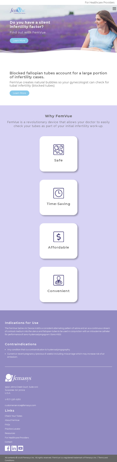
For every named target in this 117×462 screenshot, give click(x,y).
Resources (10, 433)
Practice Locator (12, 429)
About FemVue (12, 420)
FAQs (7, 424)
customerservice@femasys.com (20, 405)
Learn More (19, 40)
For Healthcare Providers (100, 2)
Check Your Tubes (13, 416)
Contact (8, 442)
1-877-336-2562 (13, 399)
